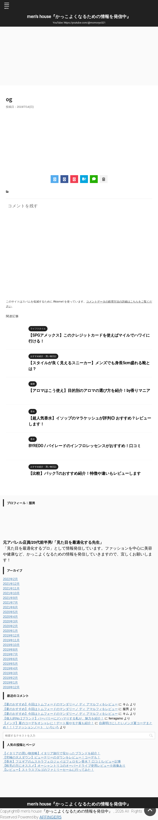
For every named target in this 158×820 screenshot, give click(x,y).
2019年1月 (10, 682)
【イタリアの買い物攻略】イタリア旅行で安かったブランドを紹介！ (51, 753)
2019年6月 (10, 659)
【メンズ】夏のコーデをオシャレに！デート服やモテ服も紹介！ (48, 723)
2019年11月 (11, 640)
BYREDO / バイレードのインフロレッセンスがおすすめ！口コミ (84, 445)
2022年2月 (10, 579)
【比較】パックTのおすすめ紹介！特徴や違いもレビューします (84, 473)
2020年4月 (10, 616)
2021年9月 (10, 598)
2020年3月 (10, 621)
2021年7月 (10, 602)
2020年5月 (10, 612)
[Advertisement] (79, 56)
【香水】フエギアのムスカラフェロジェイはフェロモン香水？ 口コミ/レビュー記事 (62, 761)
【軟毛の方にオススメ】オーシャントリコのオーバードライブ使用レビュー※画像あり (64, 765)
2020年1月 (10, 630)
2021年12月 (11, 583)
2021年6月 (10, 607)
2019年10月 (11, 645)
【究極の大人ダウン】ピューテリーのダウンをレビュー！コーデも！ (51, 757)
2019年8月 (10, 649)
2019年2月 (10, 678)
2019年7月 (10, 654)
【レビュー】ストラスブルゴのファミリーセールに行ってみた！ (48, 769)
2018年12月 (11, 687)
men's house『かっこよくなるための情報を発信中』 (79, 16)
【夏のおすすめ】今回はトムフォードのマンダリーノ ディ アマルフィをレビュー (60, 704)
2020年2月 (10, 626)
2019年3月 (10, 673)
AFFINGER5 (50, 817)
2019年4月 (10, 668)
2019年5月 (10, 663)
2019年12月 (11, 635)
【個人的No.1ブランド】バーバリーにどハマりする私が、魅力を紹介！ (53, 718)
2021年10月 (11, 593)
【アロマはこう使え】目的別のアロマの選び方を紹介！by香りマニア (89, 390)
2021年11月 (11, 588)
